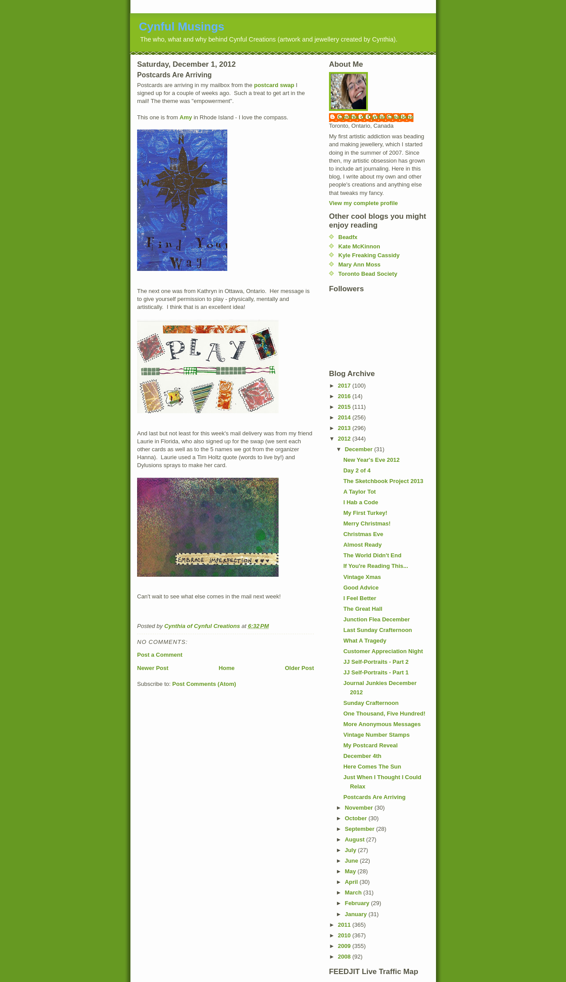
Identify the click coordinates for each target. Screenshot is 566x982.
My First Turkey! (365, 513)
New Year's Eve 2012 (371, 460)
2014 (345, 417)
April (352, 882)
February (358, 903)
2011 (345, 924)
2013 (345, 428)
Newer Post (152, 668)
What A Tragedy (364, 640)
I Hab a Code (360, 502)
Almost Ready (362, 544)
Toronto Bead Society (367, 273)
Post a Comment (160, 654)
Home (226, 668)
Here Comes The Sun (372, 766)
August (355, 839)
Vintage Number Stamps (376, 734)
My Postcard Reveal (370, 745)
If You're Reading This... (375, 566)
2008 (345, 956)
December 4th (362, 756)
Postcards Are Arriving (374, 797)
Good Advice (361, 587)
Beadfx (347, 237)
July (351, 850)
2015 (345, 406)
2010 (345, 935)
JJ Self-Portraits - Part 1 (375, 672)
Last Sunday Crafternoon (377, 630)
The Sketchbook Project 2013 (383, 481)
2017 (345, 385)
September (360, 829)
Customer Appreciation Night (383, 651)
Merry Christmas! (366, 523)
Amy (186, 117)
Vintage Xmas (362, 577)
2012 (345, 438)
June (352, 860)
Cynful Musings (182, 26)
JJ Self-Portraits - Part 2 (375, 661)
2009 (345, 946)
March (354, 892)
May (351, 871)
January (356, 914)
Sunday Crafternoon (370, 703)
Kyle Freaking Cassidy (369, 255)
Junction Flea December (376, 619)
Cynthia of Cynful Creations (375, 117)
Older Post (299, 668)
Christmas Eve (363, 534)
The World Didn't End (372, 555)
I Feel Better (359, 598)
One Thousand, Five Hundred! (384, 713)
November (360, 807)
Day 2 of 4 (356, 470)
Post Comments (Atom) (204, 684)
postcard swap (274, 85)
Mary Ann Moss (359, 264)
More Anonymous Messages (382, 724)
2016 (345, 396)
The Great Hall (362, 608)
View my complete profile (363, 203)
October (356, 818)
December (359, 449)
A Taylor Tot (359, 491)
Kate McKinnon (359, 246)
